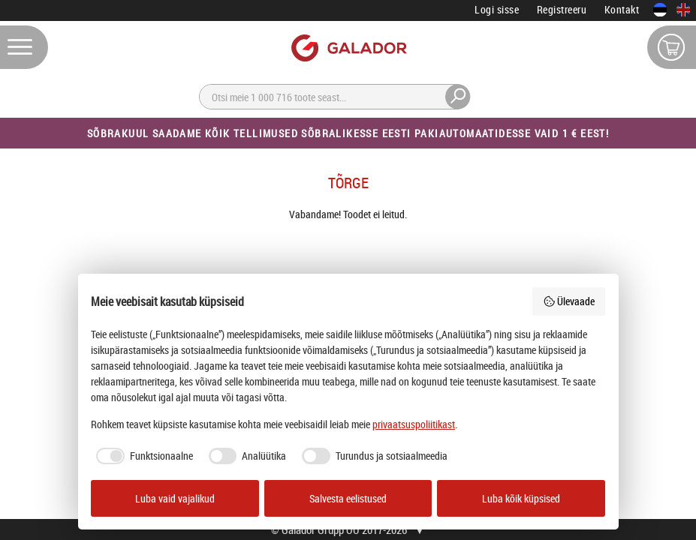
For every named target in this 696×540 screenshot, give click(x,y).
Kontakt (622, 9)
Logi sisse (497, 9)
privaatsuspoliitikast (413, 424)
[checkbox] (142, 456)
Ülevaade (569, 301)
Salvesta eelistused (348, 498)
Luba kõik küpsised (521, 498)
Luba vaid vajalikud (175, 498)
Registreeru (562, 9)
